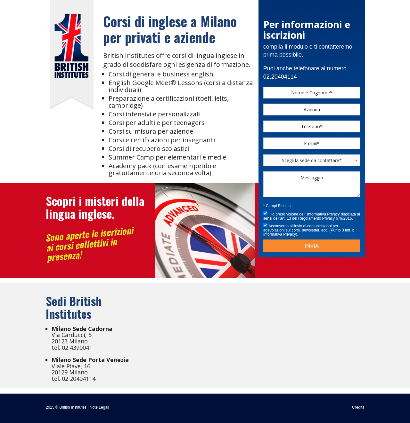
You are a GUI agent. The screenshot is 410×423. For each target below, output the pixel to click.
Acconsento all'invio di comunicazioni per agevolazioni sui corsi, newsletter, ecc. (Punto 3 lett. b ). (309, 230)
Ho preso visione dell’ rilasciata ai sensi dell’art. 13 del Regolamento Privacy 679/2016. (311, 216)
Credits (358, 407)
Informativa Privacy (323, 214)
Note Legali (99, 407)
